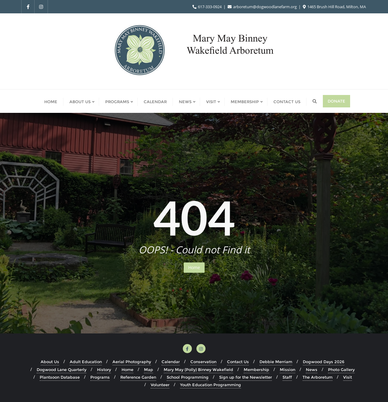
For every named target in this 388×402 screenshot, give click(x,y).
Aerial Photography (131, 361)
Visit (347, 377)
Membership (256, 369)
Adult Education (86, 361)
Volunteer (160, 384)
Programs (100, 377)
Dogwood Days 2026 (323, 361)
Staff (287, 377)
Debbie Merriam (275, 361)
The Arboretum (318, 377)
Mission (287, 369)
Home (194, 267)
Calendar (171, 361)
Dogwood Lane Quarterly (61, 369)
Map (148, 369)
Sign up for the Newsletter (245, 377)
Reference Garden (138, 377)
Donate (336, 101)
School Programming (188, 377)
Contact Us (238, 361)
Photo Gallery (341, 369)
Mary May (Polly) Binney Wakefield (198, 369)
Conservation (203, 361)
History (104, 369)
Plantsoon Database (60, 377)
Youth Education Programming (210, 384)
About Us (50, 361)
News (311, 369)
